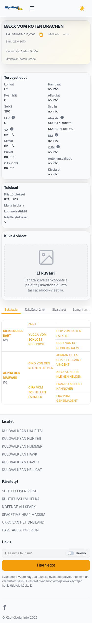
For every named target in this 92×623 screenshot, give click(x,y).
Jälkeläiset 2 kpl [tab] (35, 309)
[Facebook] (4, 608)
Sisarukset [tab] (59, 309)
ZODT (32, 324)
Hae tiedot (46, 565)
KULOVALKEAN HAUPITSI (22, 431)
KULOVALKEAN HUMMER (22, 446)
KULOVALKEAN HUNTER (21, 439)
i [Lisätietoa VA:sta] (12, 129)
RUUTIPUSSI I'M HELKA (20, 499)
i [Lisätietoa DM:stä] (56, 135)
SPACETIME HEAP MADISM (23, 515)
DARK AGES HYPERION (20, 530)
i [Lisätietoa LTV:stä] (13, 117)
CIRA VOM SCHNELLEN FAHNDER (37, 392)
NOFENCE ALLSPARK (19, 507)
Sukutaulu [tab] (10, 309)
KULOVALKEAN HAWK (19, 454)
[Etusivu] (14, 8)
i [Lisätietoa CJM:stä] (58, 147)
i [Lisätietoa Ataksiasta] (62, 117)
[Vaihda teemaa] (82, 8)
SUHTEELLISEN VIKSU (20, 491)
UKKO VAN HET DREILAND (23, 522)
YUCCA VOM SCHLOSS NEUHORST (37, 339)
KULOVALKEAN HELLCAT (22, 470)
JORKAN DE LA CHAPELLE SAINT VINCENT (68, 359)
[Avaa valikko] (32, 8)
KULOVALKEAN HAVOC (20, 462)
